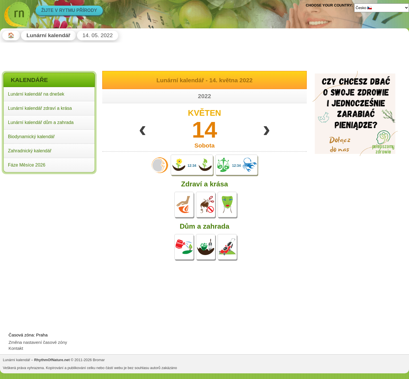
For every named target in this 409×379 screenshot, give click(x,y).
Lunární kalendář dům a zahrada (41, 122)
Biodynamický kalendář (31, 136)
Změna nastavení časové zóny (38, 342)
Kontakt (16, 348)
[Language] (381, 7)
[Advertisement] (49, 212)
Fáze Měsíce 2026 (26, 165)
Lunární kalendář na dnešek (36, 94)
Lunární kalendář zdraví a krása (40, 108)
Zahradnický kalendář (29, 150)
